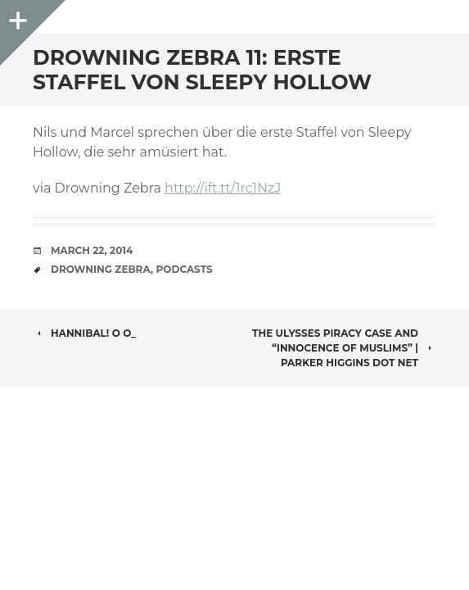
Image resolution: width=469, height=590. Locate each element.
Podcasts (184, 269)
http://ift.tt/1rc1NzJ (223, 188)
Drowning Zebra (101, 269)
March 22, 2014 (92, 250)
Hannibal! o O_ (84, 333)
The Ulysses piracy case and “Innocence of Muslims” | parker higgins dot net (344, 348)
